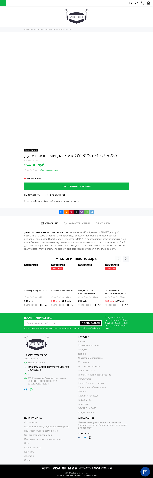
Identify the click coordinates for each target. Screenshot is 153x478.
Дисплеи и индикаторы (90, 358)
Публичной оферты (90, 328)
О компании (30, 422)
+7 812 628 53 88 (35, 355)
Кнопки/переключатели (91, 383)
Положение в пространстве (65, 201)
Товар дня (83, 404)
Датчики (47, 201)
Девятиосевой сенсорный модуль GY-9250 (116, 292)
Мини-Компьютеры (88, 345)
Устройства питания (89, 366)
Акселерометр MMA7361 (35, 290)
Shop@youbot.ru (37, 362)
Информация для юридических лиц (43, 439)
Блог (26, 443)
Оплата (28, 460)
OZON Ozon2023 (87, 408)
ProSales (74, 475)
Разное (82, 391)
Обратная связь (32, 447)
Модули (82, 349)
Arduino (82, 341)
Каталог (39, 201)
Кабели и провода (88, 395)
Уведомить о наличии (76, 186)
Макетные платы (87, 370)
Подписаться (91, 323)
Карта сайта (83, 473)
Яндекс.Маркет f (87, 412)
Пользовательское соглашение (41, 430)
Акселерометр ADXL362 (62, 290)
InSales (94, 475)
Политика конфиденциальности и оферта (46, 426)
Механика (83, 362)
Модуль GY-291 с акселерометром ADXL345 (86, 292)
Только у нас (84, 400)
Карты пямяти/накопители (92, 387)
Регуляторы (84, 379)
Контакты (29, 451)
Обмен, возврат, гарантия (38, 435)
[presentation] (118, 259)
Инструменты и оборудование (94, 374)
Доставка (29, 456)
